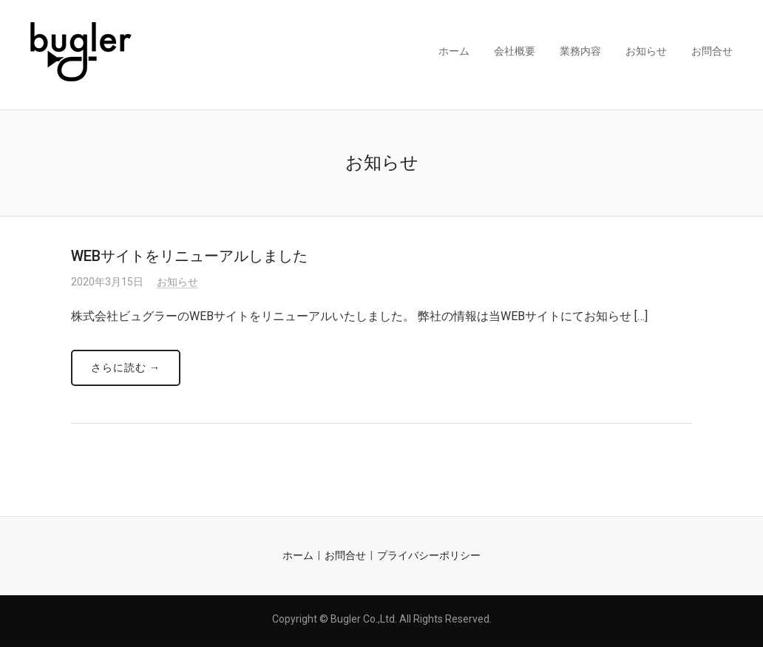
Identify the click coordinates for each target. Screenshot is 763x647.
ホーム (453, 51)
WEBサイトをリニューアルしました (189, 256)
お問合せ (712, 51)
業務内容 (580, 51)
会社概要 (514, 51)
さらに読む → (125, 367)
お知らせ (646, 51)
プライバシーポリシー (429, 555)
